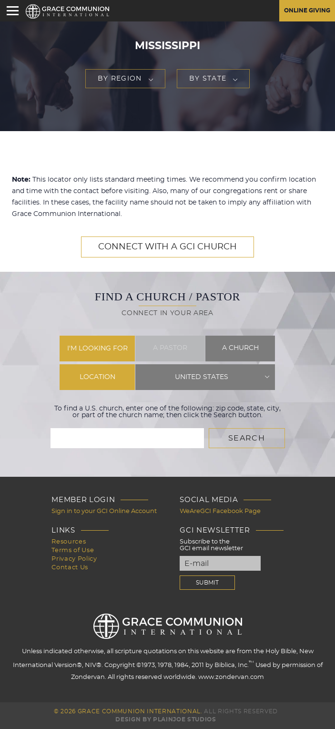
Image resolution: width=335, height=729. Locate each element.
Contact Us (69, 568)
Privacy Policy (74, 559)
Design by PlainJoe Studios (165, 719)
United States (201, 377)
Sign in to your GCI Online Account (104, 511)
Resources (68, 542)
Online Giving (307, 10)
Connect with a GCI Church (167, 247)
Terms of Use (72, 550)
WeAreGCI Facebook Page (220, 511)
